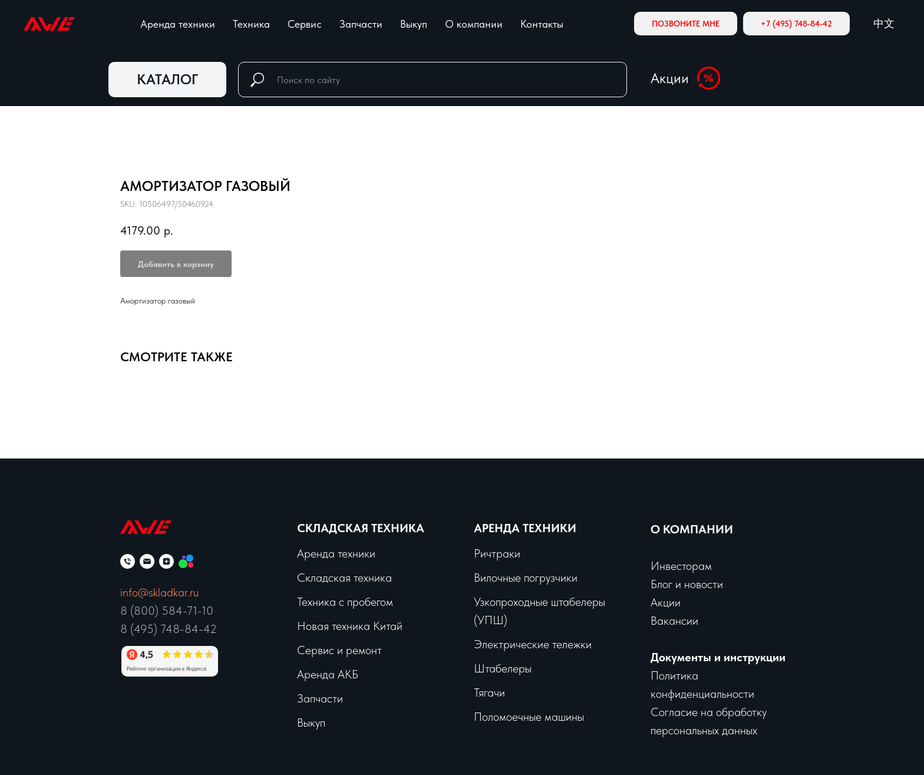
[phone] (127, 561)
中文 (884, 23)
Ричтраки (497, 553)
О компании (474, 24)
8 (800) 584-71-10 (166, 610)
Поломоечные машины (529, 717)
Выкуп (413, 24)
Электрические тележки (533, 644)
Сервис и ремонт (339, 650)
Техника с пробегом (345, 602)
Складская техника (360, 528)
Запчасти (360, 24)
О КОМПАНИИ (692, 529)
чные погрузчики (537, 577)
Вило (485, 577)
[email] (147, 561)
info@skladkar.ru (159, 592)
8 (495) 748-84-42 (168, 629)
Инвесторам (681, 566)
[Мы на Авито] (186, 561)
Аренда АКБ (327, 674)
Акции (670, 78)
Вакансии (674, 621)
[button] (685, 23)
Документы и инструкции (718, 657)
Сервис (305, 24)
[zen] (166, 561)
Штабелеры (503, 668)
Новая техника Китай (349, 626)
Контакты (541, 24)
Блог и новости (687, 584)
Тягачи (489, 692)
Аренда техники (177, 24)
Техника (251, 24)
